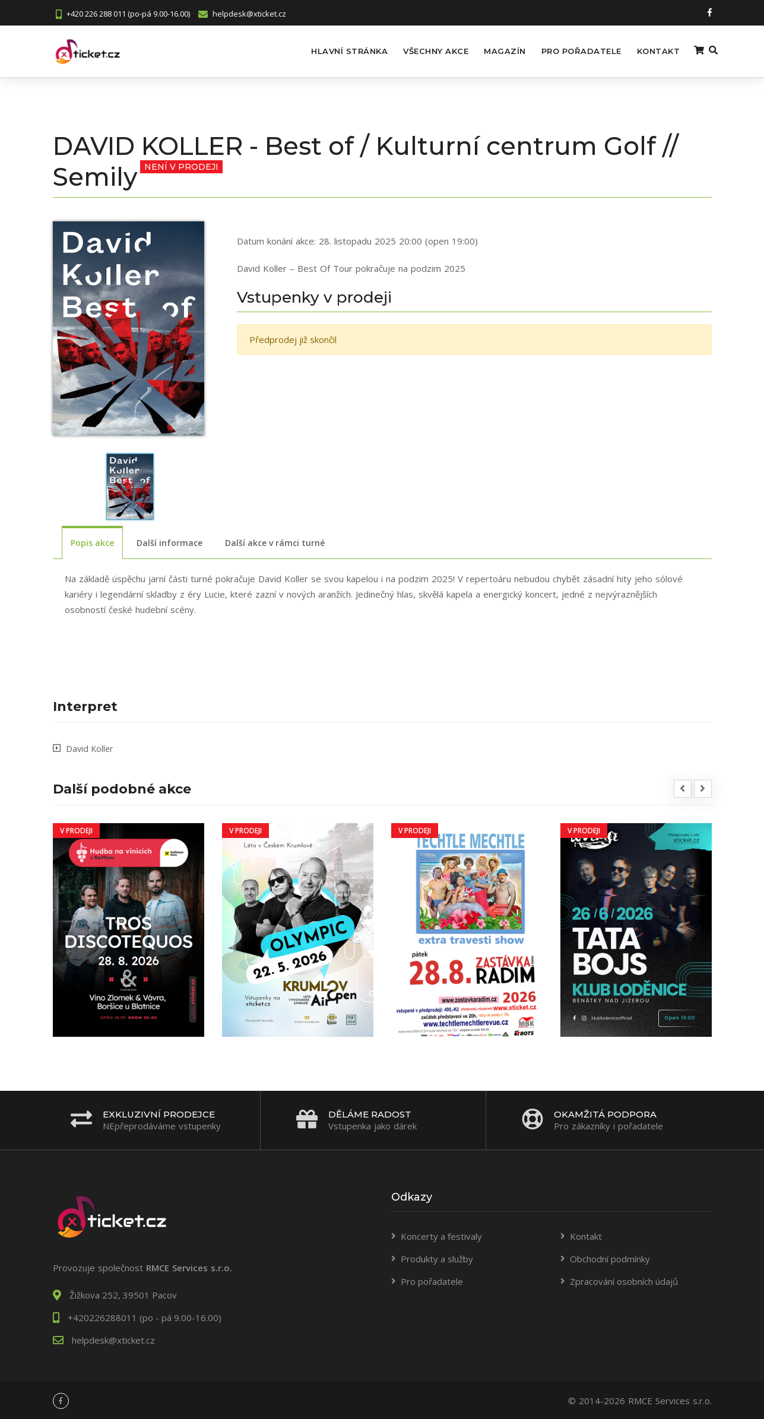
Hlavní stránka (331, 50)
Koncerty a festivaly (441, 1234)
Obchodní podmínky (610, 1257)
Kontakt (640, 50)
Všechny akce (418, 50)
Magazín (487, 50)
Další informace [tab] (169, 541)
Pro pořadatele (563, 50)
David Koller (90, 747)
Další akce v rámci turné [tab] (275, 541)
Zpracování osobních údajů (624, 1279)
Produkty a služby (437, 1257)
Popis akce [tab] (92, 541)
